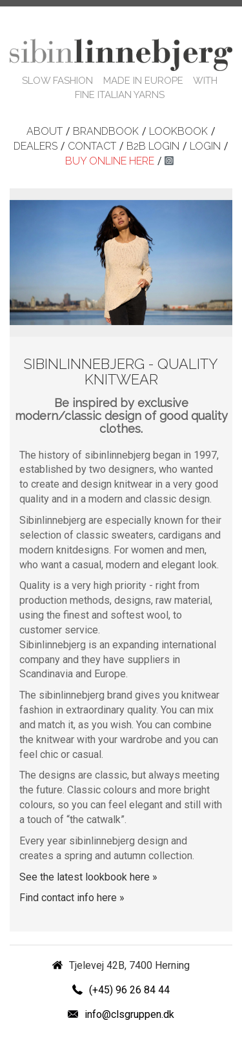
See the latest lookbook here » (88, 877)
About (44, 131)
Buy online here (109, 161)
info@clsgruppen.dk (129, 1014)
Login (205, 146)
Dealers (35, 146)
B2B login (152, 146)
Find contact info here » (72, 897)
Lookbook (178, 131)
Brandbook (106, 131)
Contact (92, 146)
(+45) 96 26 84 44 (129, 990)
